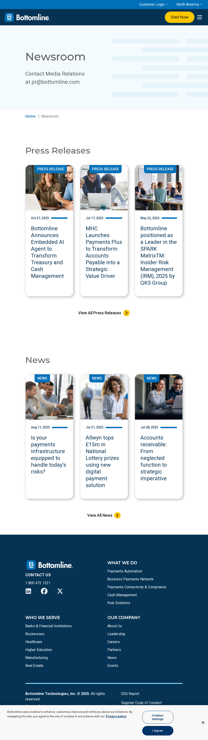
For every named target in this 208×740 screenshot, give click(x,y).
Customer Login (151, 4)
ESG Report (130, 694)
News (112, 658)
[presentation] (199, 17)
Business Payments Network (130, 579)
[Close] (203, 723)
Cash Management (122, 595)
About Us (114, 626)
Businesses (34, 634)
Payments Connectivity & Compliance (136, 587)
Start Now (180, 17)
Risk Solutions (118, 603)
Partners (114, 650)
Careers (113, 642)
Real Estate (34, 665)
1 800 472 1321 (37, 583)
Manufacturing (36, 658)
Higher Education (38, 650)
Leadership (116, 634)
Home (30, 116)
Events (112, 665)
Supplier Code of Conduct (141, 703)
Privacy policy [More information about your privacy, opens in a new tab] (116, 716)
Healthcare (33, 642)
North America (188, 4)
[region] (104, 722)
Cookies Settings (158, 717)
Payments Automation (124, 571)
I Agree (157, 730)
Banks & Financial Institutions (48, 626)
